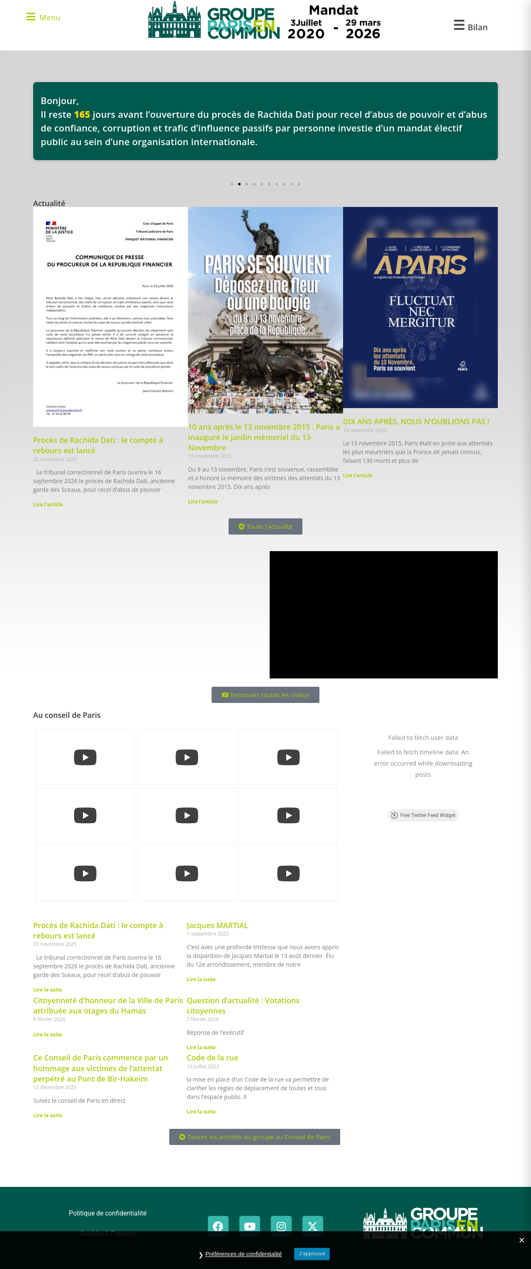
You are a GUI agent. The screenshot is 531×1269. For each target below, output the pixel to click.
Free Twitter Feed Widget (422, 778)
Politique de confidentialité (107, 1213)
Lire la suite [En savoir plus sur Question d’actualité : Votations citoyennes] (201, 1047)
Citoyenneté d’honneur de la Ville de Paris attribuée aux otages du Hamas (108, 1005)
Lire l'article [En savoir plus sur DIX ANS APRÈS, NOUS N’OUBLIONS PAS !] (358, 475)
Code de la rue (213, 1057)
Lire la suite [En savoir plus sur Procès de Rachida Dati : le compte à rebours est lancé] (47, 989)
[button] (232, 184)
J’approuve (312, 1253)
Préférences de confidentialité (243, 1254)
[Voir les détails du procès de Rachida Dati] (265, 121)
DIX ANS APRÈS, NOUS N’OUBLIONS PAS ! (416, 421)
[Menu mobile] (44, 18)
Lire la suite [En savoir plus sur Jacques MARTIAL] (201, 979)
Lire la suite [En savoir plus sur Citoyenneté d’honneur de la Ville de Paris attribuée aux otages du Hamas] (47, 1034)
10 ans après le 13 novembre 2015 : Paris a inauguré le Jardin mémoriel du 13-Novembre (264, 437)
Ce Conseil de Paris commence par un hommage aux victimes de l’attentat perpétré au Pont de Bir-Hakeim (100, 1068)
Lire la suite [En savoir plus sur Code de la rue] (201, 1111)
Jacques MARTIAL (217, 925)
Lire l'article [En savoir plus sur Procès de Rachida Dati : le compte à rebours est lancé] (48, 504)
